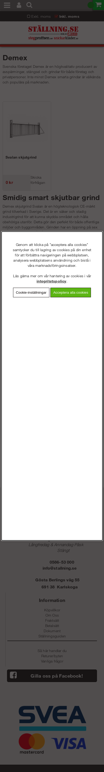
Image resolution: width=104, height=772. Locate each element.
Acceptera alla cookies (70, 292)
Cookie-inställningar (31, 292)
